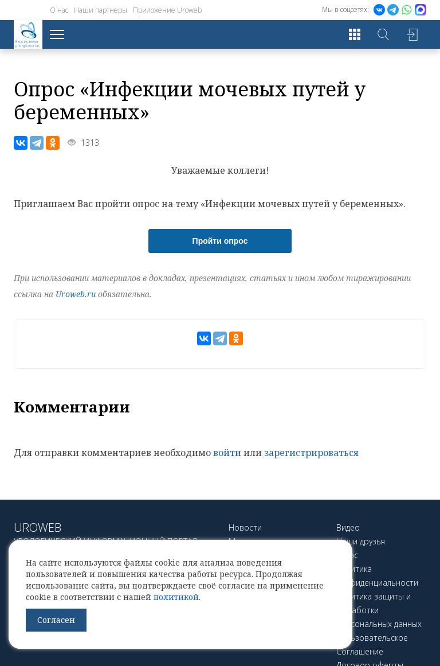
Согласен (56, 619)
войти (227, 452)
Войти (412, 34)
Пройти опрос (220, 241)
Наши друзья (360, 541)
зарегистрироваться (311, 452)
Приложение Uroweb (167, 10)
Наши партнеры (100, 10)
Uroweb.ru (76, 294)
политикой (176, 596)
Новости (245, 527)
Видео (348, 527)
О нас (59, 10)
